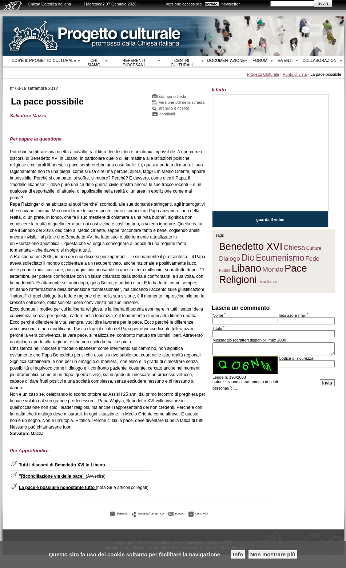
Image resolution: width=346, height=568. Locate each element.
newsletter (231, 4)
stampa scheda (172, 96)
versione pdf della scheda (181, 102)
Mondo (272, 269)
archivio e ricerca (174, 108)
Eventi (285, 60)
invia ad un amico (151, 513)
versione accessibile (184, 4)
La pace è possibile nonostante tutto (57, 487)
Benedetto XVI (250, 246)
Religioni (238, 279)
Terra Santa (267, 282)
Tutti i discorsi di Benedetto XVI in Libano (62, 465)
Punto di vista (295, 74)
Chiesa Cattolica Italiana (49, 4)
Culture (313, 248)
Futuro (225, 270)
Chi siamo (93, 62)
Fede (312, 258)
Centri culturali (181, 62)
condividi (167, 114)
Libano (246, 268)
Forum (259, 60)
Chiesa (294, 247)
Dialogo (229, 258)
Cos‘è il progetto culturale (44, 60)
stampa (122, 513)
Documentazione (226, 60)
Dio (248, 257)
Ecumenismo (280, 258)
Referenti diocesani (133, 62)
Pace (296, 268)
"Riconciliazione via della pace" (52, 476)
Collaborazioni (320, 60)
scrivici (212, 4)
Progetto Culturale (263, 74)
